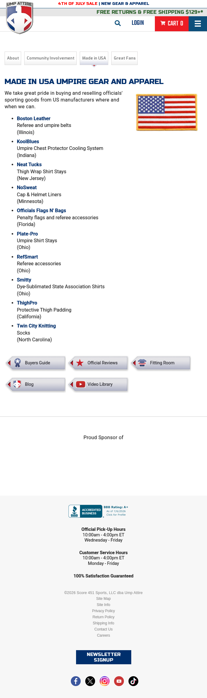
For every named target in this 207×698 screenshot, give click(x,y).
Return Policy (103, 617)
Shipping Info (103, 623)
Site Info (103, 605)
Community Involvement (51, 58)
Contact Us (103, 629)
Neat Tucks (29, 164)
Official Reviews (102, 362)
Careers (103, 635)
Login (138, 23)
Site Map (103, 598)
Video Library (99, 384)
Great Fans (125, 58)
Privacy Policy (103, 611)
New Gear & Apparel (125, 3)
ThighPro (27, 303)
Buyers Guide (37, 362)
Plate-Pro (27, 234)
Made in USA (94, 58)
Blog (29, 384)
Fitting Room (162, 362)
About (13, 58)
